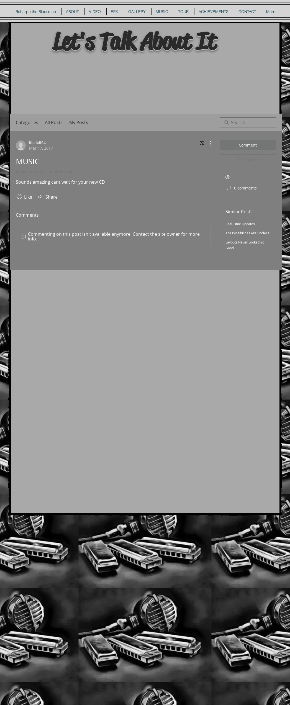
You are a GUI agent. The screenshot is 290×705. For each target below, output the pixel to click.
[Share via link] (47, 197)
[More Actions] (207, 143)
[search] (248, 122)
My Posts (78, 122)
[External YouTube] (145, 83)
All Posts (54, 122)
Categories (27, 122)
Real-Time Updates (240, 224)
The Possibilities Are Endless (247, 233)
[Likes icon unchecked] (19, 197)
